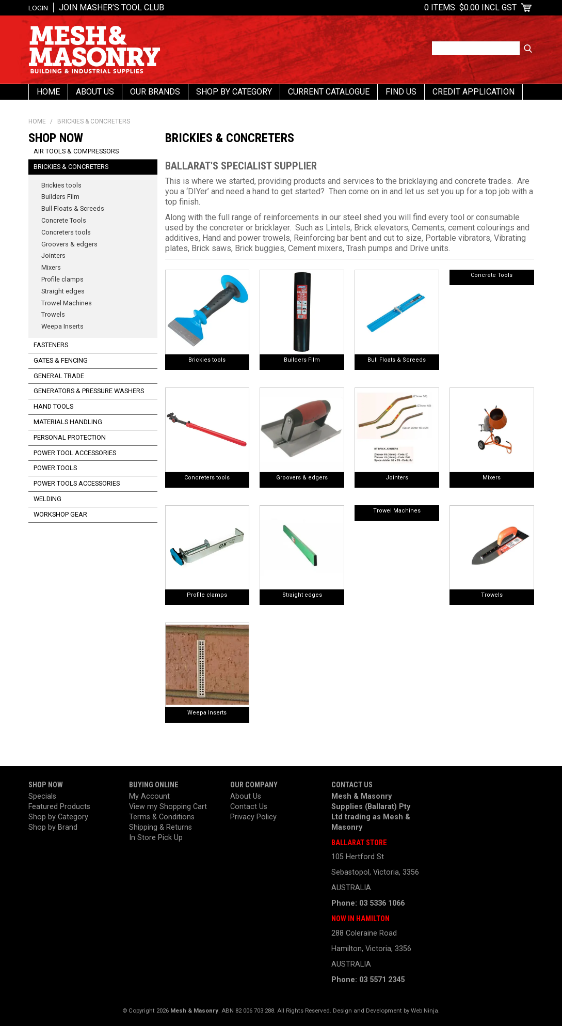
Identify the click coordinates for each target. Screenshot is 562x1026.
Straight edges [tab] (63, 291)
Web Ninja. (425, 1010)
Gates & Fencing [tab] (61, 360)
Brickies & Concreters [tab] (71, 166)
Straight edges (302, 595)
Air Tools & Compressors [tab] (76, 151)
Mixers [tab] (51, 267)
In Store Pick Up (156, 837)
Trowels (492, 595)
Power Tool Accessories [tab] (75, 453)
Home (48, 92)
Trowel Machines (397, 510)
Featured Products (59, 806)
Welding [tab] (47, 499)
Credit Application (473, 92)
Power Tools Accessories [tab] (77, 483)
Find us (401, 92)
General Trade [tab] (59, 376)
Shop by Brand (52, 827)
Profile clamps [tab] (62, 279)
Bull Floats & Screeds (396, 359)
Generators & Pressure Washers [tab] (89, 391)
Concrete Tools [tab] (63, 220)
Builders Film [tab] (60, 196)
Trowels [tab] (53, 314)
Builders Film (302, 359)
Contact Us (248, 806)
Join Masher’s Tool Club (111, 7)
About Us (95, 92)
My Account (149, 796)
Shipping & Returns (160, 827)
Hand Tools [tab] (53, 406)
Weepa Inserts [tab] (62, 326)
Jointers (397, 477)
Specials (42, 796)
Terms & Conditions (162, 817)
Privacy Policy (253, 817)
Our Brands (155, 92)
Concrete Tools (491, 275)
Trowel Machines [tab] (66, 303)
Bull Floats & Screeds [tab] (72, 208)
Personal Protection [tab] (70, 437)
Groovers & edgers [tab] (69, 244)
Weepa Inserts (207, 712)
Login (38, 8)
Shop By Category (234, 92)
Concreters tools (207, 477)
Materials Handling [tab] (68, 422)
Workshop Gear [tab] (60, 514)
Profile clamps (207, 595)
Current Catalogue (329, 92)
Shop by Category (58, 817)
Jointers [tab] (53, 255)
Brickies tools (207, 359)
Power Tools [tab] (55, 468)
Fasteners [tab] (51, 345)
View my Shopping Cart (168, 806)
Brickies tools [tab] (61, 185)
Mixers (492, 477)
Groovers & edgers (302, 477)
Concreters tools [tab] (66, 232)
